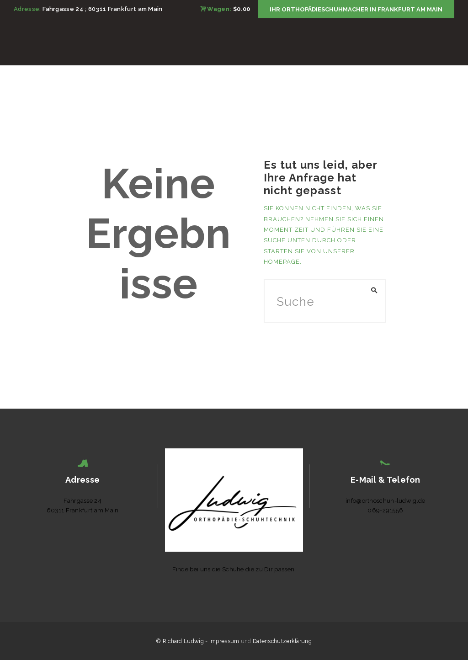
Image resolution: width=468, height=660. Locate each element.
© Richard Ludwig (180, 641)
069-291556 (385, 510)
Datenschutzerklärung (282, 641)
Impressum (224, 641)
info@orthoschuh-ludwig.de (385, 500)
